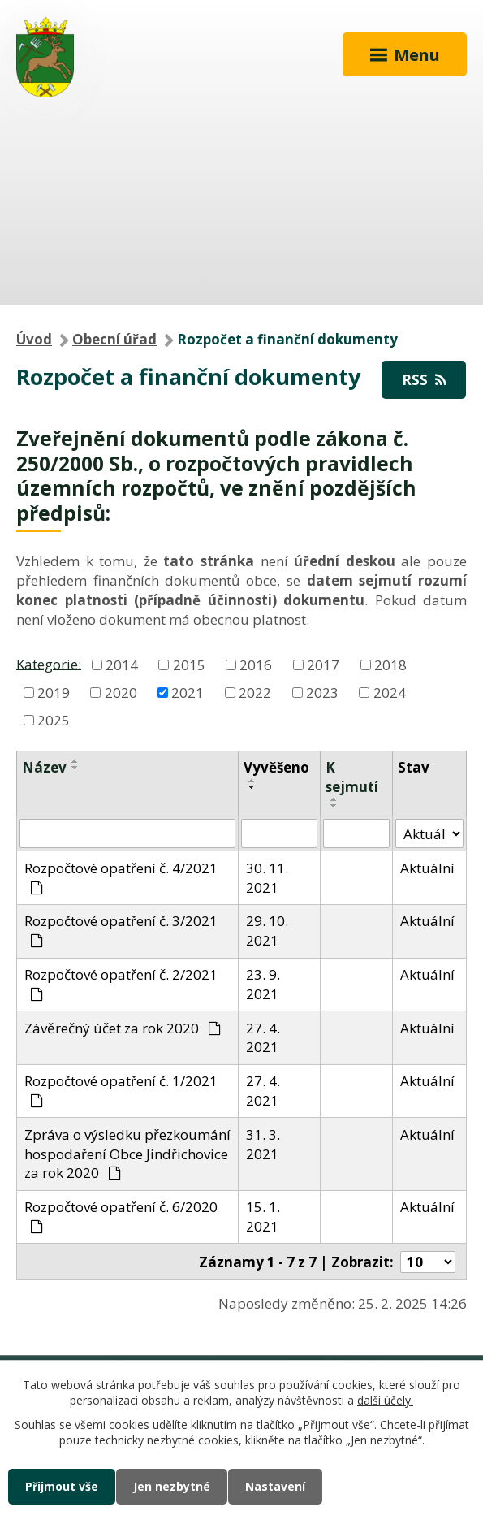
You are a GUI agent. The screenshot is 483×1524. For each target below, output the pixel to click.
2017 (323, 665)
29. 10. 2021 (267, 930)
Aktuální (427, 868)
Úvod (34, 339)
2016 (255, 665)
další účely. (385, 1401)
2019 (53, 692)
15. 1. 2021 (263, 1216)
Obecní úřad (114, 339)
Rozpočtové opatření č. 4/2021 (121, 876)
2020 (121, 692)
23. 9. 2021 (263, 984)
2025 (53, 720)
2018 (390, 665)
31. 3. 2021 (263, 1144)
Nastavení (275, 1486)
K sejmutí (352, 777)
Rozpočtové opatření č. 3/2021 (121, 929)
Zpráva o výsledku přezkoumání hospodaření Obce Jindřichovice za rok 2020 (127, 1154)
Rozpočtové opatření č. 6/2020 (121, 1215)
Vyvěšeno (276, 767)
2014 (122, 665)
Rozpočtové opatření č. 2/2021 (121, 983)
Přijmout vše (61, 1486)
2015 (189, 665)
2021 (187, 692)
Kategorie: (48, 663)
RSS (424, 379)
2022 (255, 692)
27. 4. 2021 (263, 1038)
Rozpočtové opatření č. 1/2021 (121, 1089)
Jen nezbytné (171, 1486)
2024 (389, 692)
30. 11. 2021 (267, 878)
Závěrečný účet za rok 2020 (123, 1028)
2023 (322, 692)
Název (44, 767)
